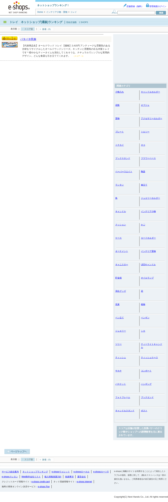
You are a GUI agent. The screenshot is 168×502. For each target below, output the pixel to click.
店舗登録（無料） (133, 6)
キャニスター (121, 264)
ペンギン (145, 317)
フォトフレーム (122, 397)
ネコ (143, 145)
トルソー (145, 132)
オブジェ (145, 105)
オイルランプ (147, 278)
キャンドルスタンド (124, 410)
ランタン (119, 185)
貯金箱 (118, 278)
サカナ (118, 371)
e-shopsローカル (82, 471)
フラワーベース (148, 158)
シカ (143, 331)
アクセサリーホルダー (151, 118)
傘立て (144, 185)
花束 (117, 304)
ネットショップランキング (35, 471)
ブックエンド (147, 397)
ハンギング (146, 384)
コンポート (146, 371)
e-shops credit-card (40, 481)
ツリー (118, 344)
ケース (118, 238)
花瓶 (117, 105)
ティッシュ (120, 357)
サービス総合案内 (10, 471)
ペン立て (119, 317)
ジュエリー (120, 331)
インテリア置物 (148, 251)
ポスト (144, 410)
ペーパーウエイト (123, 171)
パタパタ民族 (28, 39)
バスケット (120, 384)
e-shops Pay (44, 486)
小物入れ (119, 92)
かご (143, 224)
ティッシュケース (149, 357)
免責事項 (69, 476)
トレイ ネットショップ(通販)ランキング (36, 22)
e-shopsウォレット (61, 471)
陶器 (143, 171)
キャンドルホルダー (150, 92)
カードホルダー (148, 238)
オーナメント (121, 251)
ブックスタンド (122, 158)
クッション (120, 224)
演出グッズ (120, 291)
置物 (117, 118)
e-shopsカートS (101, 471)
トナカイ (119, 145)
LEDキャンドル (148, 264)
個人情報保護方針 (52, 476)
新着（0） (47, 29)
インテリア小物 (148, 211)
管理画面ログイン (156, 6)
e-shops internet (84, 481)
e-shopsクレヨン (10, 476)
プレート (119, 132)
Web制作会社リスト (31, 476)
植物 (143, 304)
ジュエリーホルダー (150, 198)
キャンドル (120, 211)
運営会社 (81, 476)
